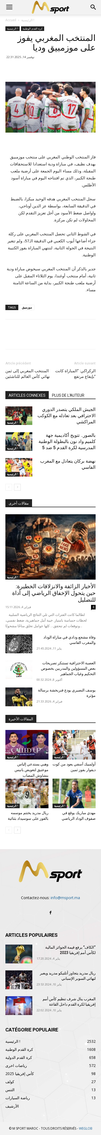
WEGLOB (85, 1128)
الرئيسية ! (27, 20)
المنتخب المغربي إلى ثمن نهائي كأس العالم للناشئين (27, 373)
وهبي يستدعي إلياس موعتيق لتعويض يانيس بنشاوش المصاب (31, 770)
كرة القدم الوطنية (33, 28)
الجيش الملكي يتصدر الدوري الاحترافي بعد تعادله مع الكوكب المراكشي (66, 415)
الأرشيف (12, 1106)
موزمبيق (27, 307)
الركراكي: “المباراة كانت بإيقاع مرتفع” (75, 373)
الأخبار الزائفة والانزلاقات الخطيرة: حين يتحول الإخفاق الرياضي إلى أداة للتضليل (54, 593)
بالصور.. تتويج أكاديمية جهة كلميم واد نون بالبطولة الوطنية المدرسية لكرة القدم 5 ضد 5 (67, 441)
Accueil (10, 20)
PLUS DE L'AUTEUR (68, 395)
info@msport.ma (65, 897)
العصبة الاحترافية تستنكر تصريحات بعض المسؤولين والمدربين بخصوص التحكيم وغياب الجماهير (68, 668)
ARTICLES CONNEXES (27, 395)
